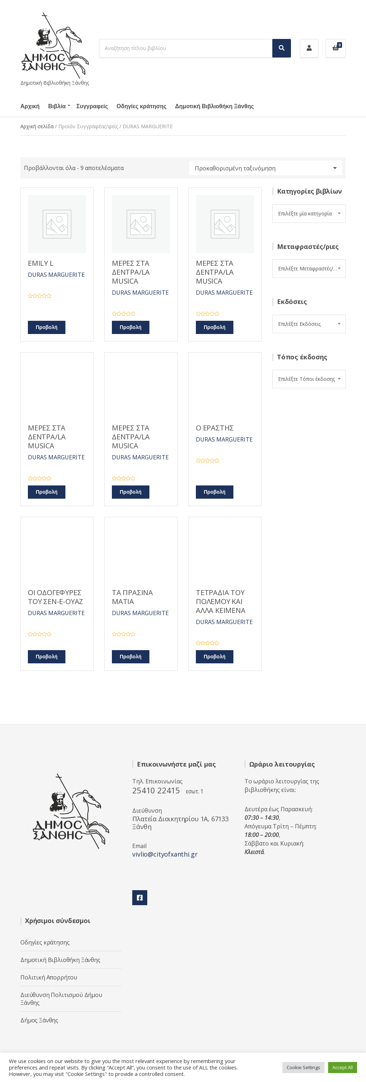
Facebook (139, 897)
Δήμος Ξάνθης (39, 1020)
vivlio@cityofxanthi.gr (164, 854)
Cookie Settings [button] (303, 1067)
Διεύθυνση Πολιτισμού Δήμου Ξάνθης (61, 999)
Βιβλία (57, 106)
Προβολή (47, 327)
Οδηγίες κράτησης (142, 106)
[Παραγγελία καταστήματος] (265, 168)
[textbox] (309, 214)
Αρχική (30, 106)
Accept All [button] (342, 1067)
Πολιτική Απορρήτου (48, 977)
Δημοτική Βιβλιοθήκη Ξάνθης (214, 106)
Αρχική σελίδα (37, 126)
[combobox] (309, 213)
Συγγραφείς (92, 106)
